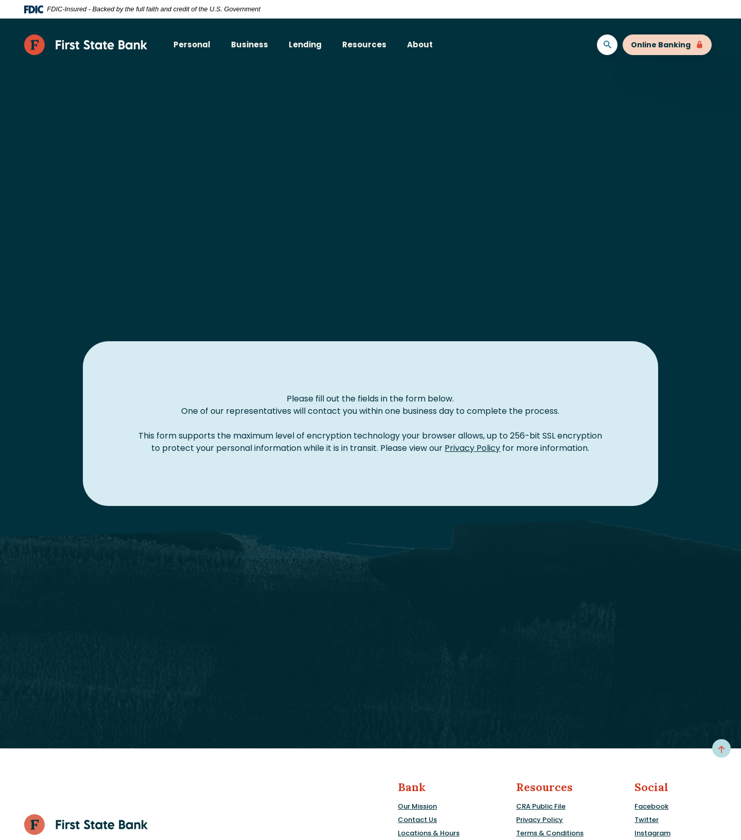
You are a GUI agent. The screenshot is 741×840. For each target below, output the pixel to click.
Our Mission (417, 806)
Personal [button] (191, 44)
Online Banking (667, 45)
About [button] (420, 44)
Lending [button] (305, 44)
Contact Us (417, 820)
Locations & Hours (429, 833)
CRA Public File (541, 806)
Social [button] (651, 787)
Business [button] (249, 44)
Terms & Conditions (550, 833)
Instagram (652, 833)
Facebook (651, 806)
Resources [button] (364, 44)
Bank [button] (412, 787)
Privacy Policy (472, 448)
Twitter (646, 820)
